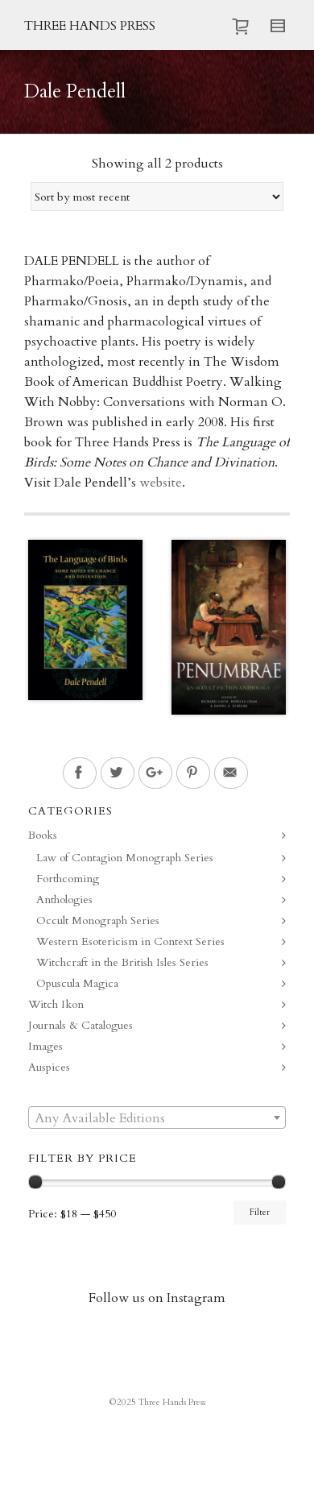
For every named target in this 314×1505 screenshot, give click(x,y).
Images (45, 1046)
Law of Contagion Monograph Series (124, 857)
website (160, 482)
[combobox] (157, 1117)
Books (42, 835)
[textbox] (157, 1118)
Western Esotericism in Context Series (130, 941)
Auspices (49, 1067)
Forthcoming (67, 878)
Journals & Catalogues (80, 1025)
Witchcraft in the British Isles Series (122, 962)
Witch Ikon (56, 1004)
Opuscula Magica (77, 983)
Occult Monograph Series (97, 920)
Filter (260, 1212)
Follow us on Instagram (157, 1298)
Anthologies (64, 899)
